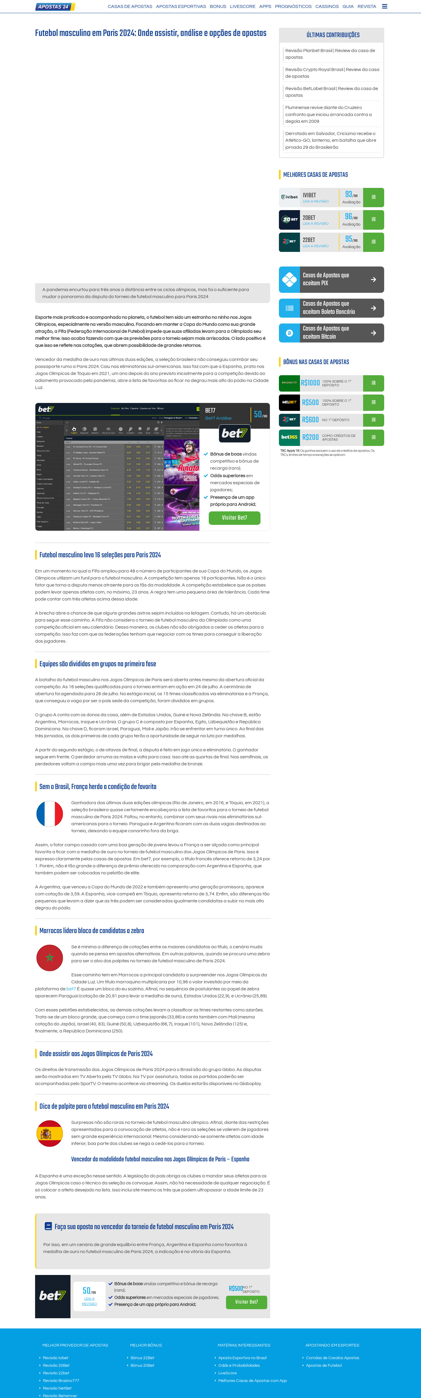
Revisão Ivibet (55, 1279)
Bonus (218, 6)
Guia (348, 6)
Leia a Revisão (316, 203)
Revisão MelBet (57, 1325)
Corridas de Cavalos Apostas (332, 1279)
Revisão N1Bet (56, 1332)
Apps (265, 6)
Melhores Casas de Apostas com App (252, 1302)
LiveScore (243, 6)
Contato (182, 1360)
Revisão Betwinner (60, 1317)
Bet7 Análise (218, 339)
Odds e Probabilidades (239, 1287)
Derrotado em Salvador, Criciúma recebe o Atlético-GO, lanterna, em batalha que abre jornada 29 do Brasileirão (330, 142)
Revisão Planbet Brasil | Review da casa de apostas (330, 54)
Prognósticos (293, 6)
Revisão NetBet (57, 1309)
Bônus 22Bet (142, 1279)
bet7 (71, 910)
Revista (367, 6)
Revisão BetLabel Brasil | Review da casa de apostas (331, 93)
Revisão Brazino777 (61, 1302)
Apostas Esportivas (181, 6)
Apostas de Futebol (324, 1287)
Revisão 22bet (56, 1294)
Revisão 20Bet (56, 1287)
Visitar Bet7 (234, 439)
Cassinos (327, 6)
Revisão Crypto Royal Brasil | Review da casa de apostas (332, 73)
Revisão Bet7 (55, 1340)
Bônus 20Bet (142, 1287)
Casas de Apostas (130, 6)
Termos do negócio (156, 1360)
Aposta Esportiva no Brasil (242, 1279)
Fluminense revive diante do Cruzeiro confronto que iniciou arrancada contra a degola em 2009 (328, 115)
